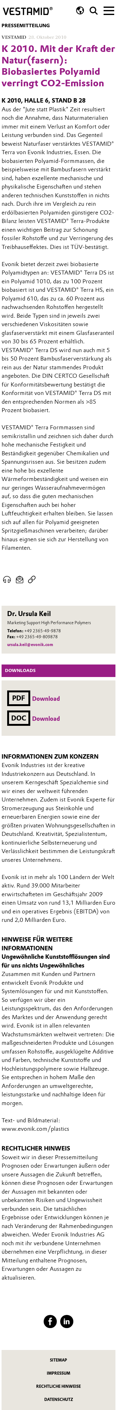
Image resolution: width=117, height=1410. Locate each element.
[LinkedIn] (66, 1321)
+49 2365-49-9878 (42, 631)
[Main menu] (109, 10)
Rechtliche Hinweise (58, 1386)
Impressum (58, 1373)
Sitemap (58, 1360)
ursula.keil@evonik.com (30, 644)
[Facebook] (50, 1321)
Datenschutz (58, 1399)
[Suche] (94, 11)
